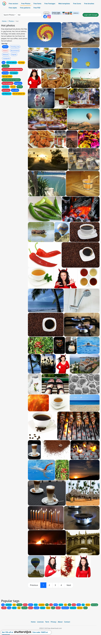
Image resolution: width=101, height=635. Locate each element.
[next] (68, 585)
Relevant (5, 54)
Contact (67, 622)
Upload (46, 13)
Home (4, 21)
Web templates (64, 3)
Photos (11, 21)
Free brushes (89, 3)
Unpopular (6, 58)
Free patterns (25, 8)
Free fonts (37, 3)
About (60, 622)
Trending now (15, 47)
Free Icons (77, 3)
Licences (40, 622)
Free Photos (25, 3)
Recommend (15, 51)
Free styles (13, 8)
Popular (13, 54)
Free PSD (37, 8)
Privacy (53, 622)
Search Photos (9, 15)
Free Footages (49, 3)
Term (47, 622)
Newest (5, 51)
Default (5, 47)
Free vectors (13, 3)
